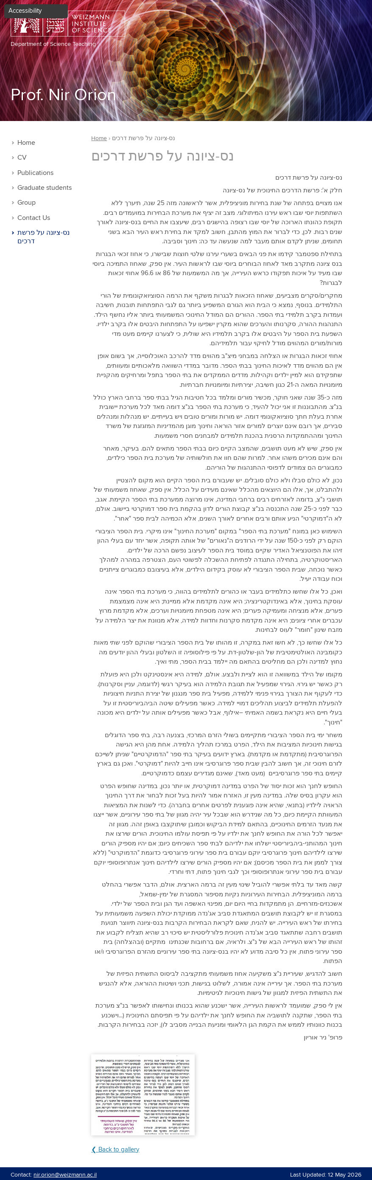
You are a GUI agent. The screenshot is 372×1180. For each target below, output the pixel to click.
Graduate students (44, 188)
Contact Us (33, 218)
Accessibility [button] (25, 11)
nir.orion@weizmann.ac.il (65, 1175)
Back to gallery (118, 1150)
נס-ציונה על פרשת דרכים (43, 237)
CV (22, 158)
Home (26, 143)
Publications (35, 173)
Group (26, 203)
